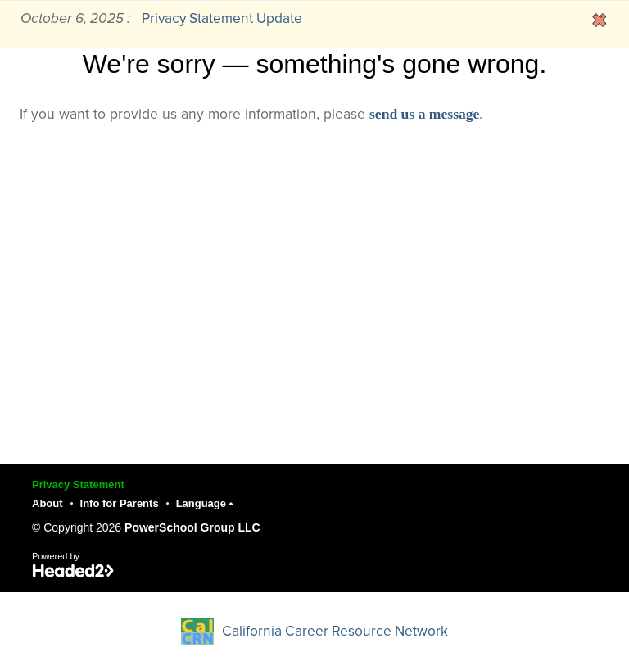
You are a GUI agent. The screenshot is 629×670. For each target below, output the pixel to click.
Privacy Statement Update (222, 18)
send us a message (424, 114)
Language (205, 503)
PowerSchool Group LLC (192, 527)
